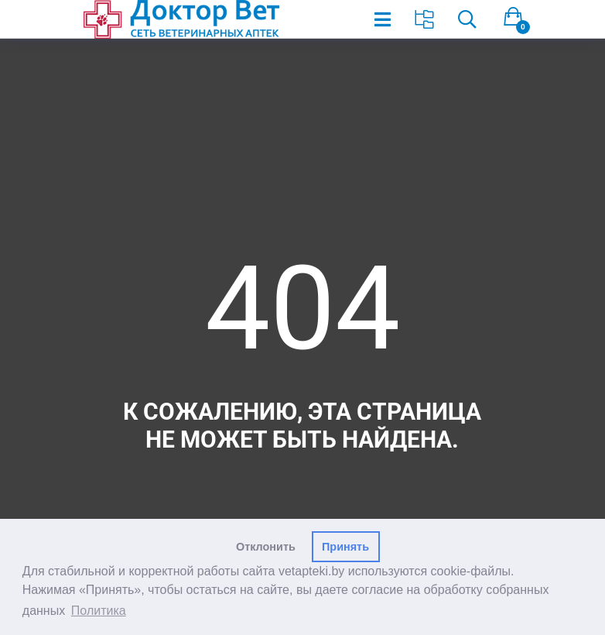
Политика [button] (98, 610)
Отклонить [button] (266, 547)
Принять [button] (345, 547)
